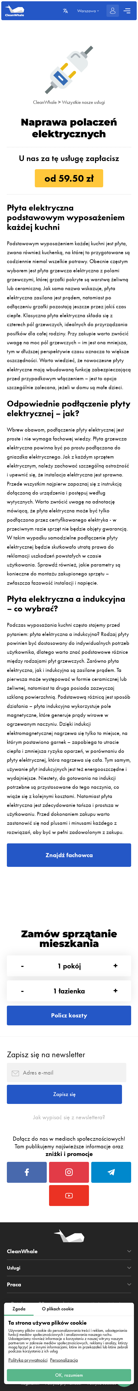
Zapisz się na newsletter (46, 1065)
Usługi (15, 1294)
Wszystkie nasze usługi (86, 102)
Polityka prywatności (28, 1358)
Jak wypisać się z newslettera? (69, 1134)
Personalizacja (64, 1358)
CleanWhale (41, 102)
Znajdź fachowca (69, 856)
